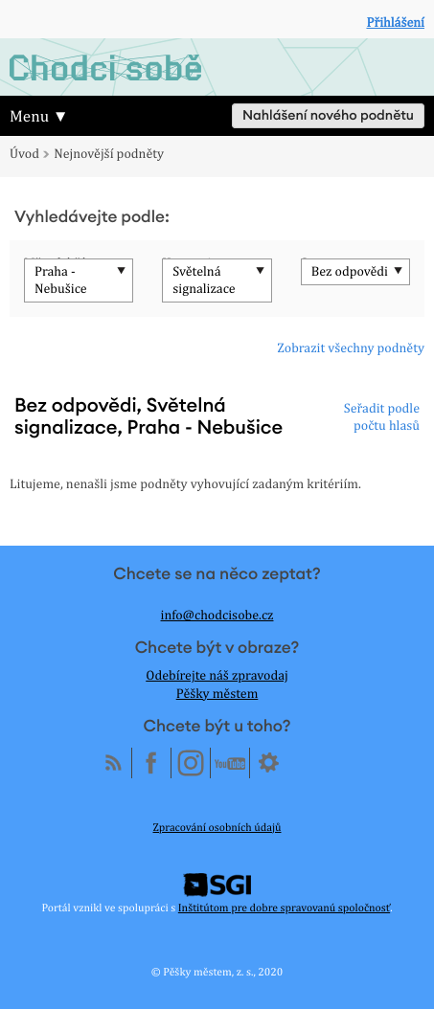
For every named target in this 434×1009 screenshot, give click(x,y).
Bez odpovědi (349, 272)
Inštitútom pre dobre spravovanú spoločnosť (284, 907)
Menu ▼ (39, 115)
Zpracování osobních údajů (217, 827)
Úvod (24, 154)
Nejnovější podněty (109, 154)
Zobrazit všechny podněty (350, 348)
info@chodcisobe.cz (217, 615)
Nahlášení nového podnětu (328, 116)
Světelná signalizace (203, 280)
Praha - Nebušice (60, 280)
